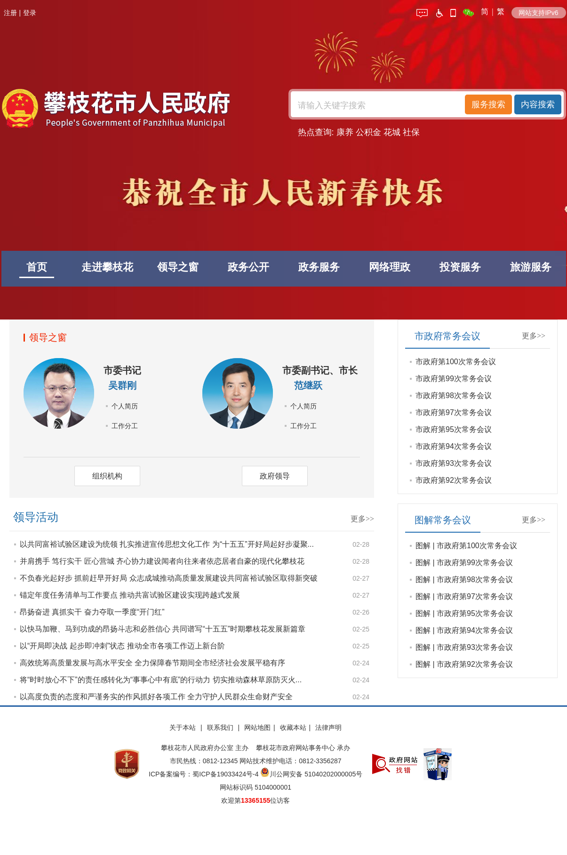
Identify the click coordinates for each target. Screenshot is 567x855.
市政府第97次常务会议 (453, 412)
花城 (391, 132)
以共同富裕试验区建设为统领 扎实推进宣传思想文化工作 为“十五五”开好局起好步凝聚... (167, 544)
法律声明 (328, 727)
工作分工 (125, 426)
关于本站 (183, 727)
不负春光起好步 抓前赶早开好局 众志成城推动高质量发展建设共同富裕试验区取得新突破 (169, 578)
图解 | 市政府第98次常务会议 (464, 579)
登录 (29, 12)
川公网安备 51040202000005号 (311, 774)
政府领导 (275, 476)
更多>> (362, 519)
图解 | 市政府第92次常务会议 (464, 664)
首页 (36, 267)
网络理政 (389, 267)
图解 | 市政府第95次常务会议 (464, 613)
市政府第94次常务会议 (453, 446)
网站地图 (257, 727)
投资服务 (460, 267)
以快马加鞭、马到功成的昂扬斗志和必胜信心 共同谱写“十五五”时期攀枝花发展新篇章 (162, 629)
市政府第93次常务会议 (453, 463)
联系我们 (221, 727)
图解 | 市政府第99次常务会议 (464, 563)
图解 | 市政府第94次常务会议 (464, 630)
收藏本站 (293, 727)
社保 (411, 132)
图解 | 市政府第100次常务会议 (466, 546)
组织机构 (107, 476)
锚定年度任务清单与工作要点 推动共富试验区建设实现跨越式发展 (130, 595)
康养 (344, 132)
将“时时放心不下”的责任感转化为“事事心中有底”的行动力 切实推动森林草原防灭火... (161, 680)
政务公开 (248, 267)
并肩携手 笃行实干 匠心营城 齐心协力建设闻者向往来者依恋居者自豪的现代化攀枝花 (162, 561)
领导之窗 (178, 267)
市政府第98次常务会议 (453, 396)
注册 (10, 12)
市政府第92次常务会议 (453, 480)
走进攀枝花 (107, 267)
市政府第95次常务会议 (453, 429)
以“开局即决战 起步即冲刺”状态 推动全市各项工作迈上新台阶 (122, 646)
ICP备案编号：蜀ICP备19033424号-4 (204, 774)
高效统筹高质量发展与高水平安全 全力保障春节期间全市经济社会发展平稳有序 (152, 663)
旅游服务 (530, 267)
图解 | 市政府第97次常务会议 (464, 596)
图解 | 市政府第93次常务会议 (464, 647)
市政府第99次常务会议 (453, 379)
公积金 (368, 132)
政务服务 (319, 267)
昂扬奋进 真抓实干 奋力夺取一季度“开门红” (92, 612)
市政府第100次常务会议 (455, 362)
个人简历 (125, 406)
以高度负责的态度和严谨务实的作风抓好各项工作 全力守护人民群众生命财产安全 (156, 697)
